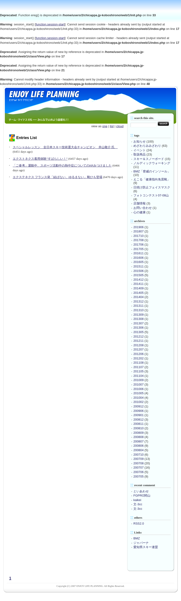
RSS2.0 (138, 523)
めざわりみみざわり (147, 145)
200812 (138, 419)
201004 (138, 397)
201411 (138, 284)
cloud (119, 126)
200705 (138, 476)
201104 (138, 376)
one (104, 126)
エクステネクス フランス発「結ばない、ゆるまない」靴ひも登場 (57, 177)
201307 (138, 323)
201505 (138, 275)
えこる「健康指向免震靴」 (151, 179)
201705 (138, 249)
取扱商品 (139, 154)
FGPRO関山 (141, 495)
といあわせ (141, 491)
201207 (138, 349)
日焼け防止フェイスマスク (151, 187)
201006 (138, 389)
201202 (138, 358)
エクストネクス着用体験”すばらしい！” (40, 158)
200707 (138, 467)
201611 (138, 253)
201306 (138, 327)
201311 (138, 305)
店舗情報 (139, 203)
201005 (138, 393)
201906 (138, 227)
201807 (138, 231)
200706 (138, 472)
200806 (138, 445)
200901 (138, 415)
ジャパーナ (141, 543)
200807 (138, 441)
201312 (138, 301)
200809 (138, 432)
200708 (138, 463)
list (112, 126)
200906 (138, 411)
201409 (138, 288)
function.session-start (50, 24)
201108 (138, 362)
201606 (138, 257)
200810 (138, 428)
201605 (138, 262)
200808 (138, 437)
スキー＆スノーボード (148, 159)
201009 (138, 380)
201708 (138, 240)
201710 (138, 236)
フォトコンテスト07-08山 (151, 195)
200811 (138, 424)
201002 (138, 402)
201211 (138, 340)
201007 (138, 384)
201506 (138, 271)
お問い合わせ (142, 208)
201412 (138, 279)
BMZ (136, 538)
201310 (138, 310)
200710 (138, 454)
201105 (138, 371)
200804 (138, 450)
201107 (138, 367)
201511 (138, 266)
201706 (138, 244)
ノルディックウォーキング (151, 163)
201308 (138, 319)
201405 (138, 293)
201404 (138, 297)
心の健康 (139, 212)
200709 (138, 459)
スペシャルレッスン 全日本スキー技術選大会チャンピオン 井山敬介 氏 (65, 147)
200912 (138, 406)
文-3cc (137, 504)
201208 (138, 345)
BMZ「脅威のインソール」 (151, 171)
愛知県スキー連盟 (145, 547)
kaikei (137, 500)
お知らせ (139, 141)
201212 (138, 336)
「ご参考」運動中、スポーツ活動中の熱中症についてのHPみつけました (62, 165)
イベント (139, 150)
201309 (138, 314)
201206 (138, 354)
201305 (138, 332)
